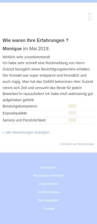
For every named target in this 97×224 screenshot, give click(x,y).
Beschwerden (48, 200)
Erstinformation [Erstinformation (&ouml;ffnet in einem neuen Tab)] (48, 192)
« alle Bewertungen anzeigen (26, 132)
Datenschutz (48, 184)
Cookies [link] (48, 209)
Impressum (48, 167)
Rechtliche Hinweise (48, 175)
